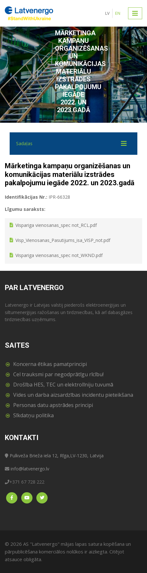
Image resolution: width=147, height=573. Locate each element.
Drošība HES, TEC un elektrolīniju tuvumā (63, 384)
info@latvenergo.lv (30, 469)
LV (107, 13)
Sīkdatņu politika (33, 415)
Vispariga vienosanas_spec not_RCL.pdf (56, 225)
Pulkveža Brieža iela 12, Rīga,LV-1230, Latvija (57, 456)
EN (117, 13)
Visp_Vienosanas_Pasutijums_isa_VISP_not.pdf (62, 240)
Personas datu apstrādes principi (53, 405)
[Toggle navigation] (135, 13)
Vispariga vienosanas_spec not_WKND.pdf (59, 256)
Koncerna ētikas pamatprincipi (50, 364)
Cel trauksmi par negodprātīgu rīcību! (58, 374)
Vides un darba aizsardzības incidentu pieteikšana (73, 394)
